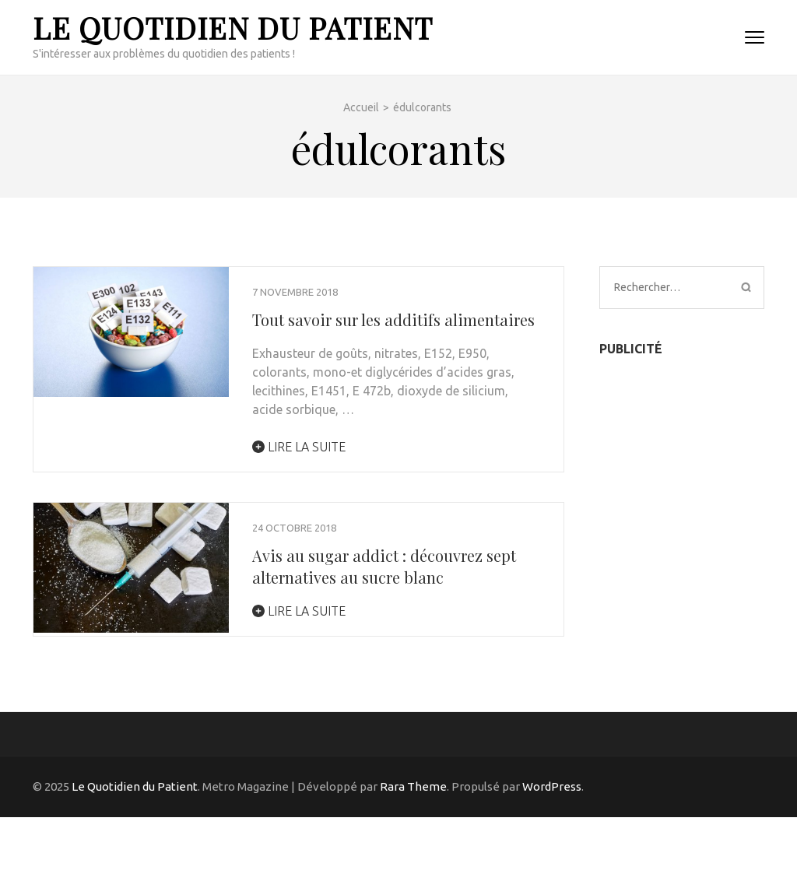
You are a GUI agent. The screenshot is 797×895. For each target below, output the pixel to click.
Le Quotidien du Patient (233, 27)
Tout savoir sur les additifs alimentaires (393, 319)
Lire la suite (299, 447)
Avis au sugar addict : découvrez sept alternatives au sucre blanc (384, 566)
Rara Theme (413, 786)
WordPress (551, 786)
